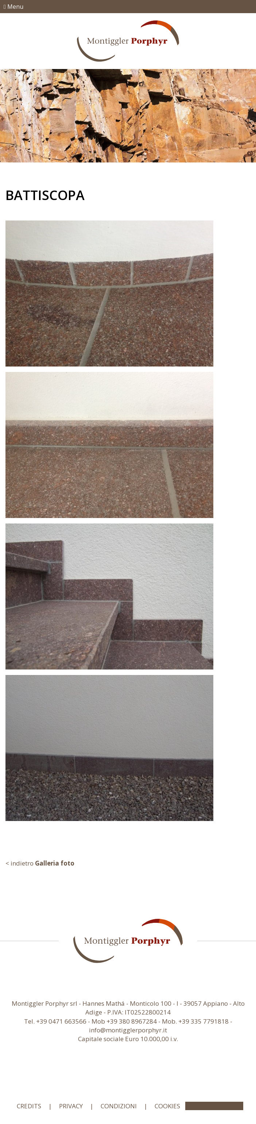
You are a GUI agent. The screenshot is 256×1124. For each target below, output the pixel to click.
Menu (13, 7)
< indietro (39, 863)
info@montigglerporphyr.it (128, 1030)
